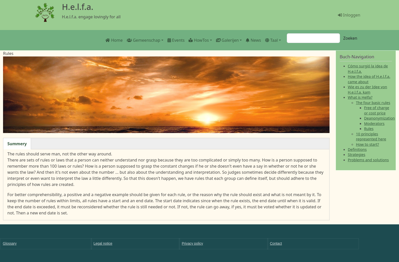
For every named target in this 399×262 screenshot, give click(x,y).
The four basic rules (373, 102)
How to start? (367, 144)
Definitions (357, 149)
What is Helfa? (360, 97)
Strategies (356, 154)
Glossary (10, 243)
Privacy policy (192, 243)
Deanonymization (379, 118)
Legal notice (103, 243)
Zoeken (350, 38)
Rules (369, 128)
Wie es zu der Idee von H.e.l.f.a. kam (367, 89)
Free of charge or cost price (376, 110)
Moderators (374, 123)
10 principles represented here (371, 136)
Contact (276, 243)
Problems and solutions (368, 159)
